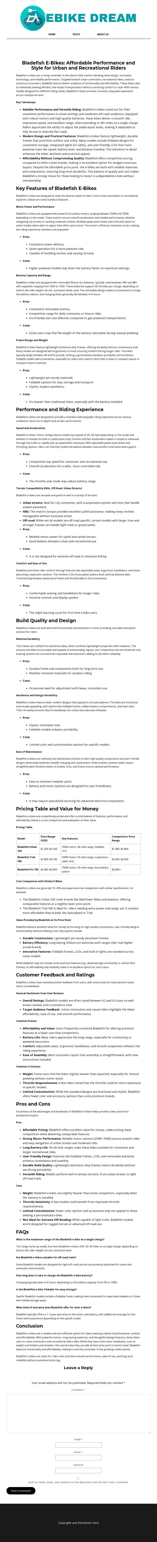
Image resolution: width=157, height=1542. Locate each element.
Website (78, 1465)
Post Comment (21, 1491)
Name (78, 1439)
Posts (76, 34)
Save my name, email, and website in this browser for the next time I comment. (78, 1482)
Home (52, 34)
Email (78, 1452)
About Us (103, 34)
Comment (78, 1390)
